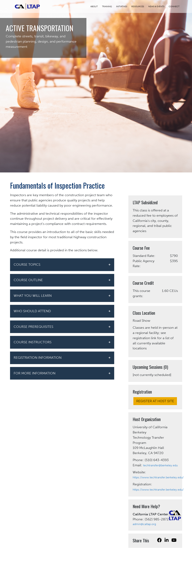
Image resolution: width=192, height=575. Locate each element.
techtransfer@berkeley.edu (160, 465)
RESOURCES (139, 6)
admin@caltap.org (144, 524)
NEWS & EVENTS (158, 6)
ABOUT (96, 6)
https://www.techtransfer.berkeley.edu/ (158, 477)
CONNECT (176, 6)
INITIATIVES (123, 6)
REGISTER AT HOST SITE (155, 401)
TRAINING (109, 6)
